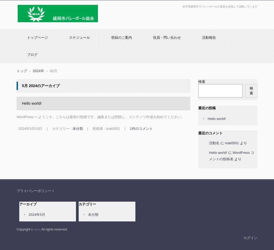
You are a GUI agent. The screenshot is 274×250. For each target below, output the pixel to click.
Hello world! (31, 103)
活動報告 (209, 38)
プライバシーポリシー (34, 191)
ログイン (250, 238)
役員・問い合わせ (167, 38)
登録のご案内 (121, 38)
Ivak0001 (232, 143)
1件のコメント (141, 129)
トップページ (37, 38)
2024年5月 (37, 215)
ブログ (32, 55)
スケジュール (79, 38)
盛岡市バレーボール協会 (38, 25)
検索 (201, 82)
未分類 (78, 129)
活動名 (214, 143)
